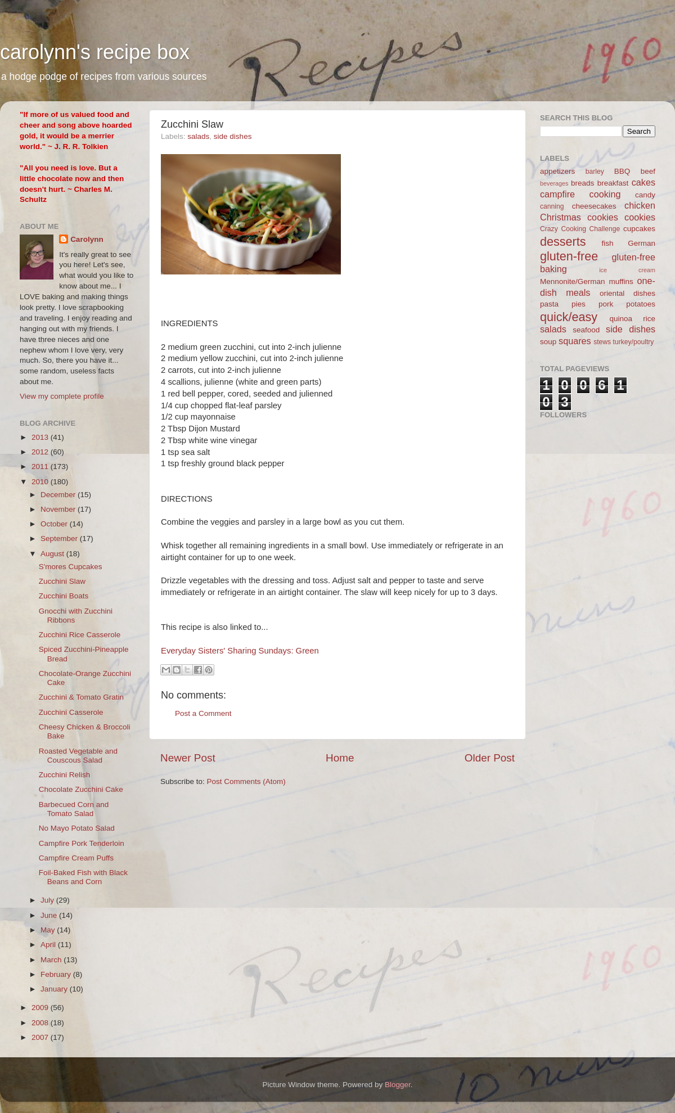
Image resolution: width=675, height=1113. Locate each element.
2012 (41, 452)
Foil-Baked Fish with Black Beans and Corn (83, 877)
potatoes (640, 304)
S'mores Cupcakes (70, 566)
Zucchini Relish (65, 774)
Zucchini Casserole (71, 712)
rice (649, 318)
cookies (639, 217)
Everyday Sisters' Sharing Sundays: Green (240, 650)
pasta (549, 304)
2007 (41, 1037)
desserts (563, 242)
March (52, 960)
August (53, 553)
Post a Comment (203, 713)
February (56, 974)
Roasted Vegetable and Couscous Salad (78, 755)
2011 (41, 466)
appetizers (557, 171)
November (59, 509)
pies (579, 304)
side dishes (233, 136)
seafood (586, 330)
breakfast (613, 183)
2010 (41, 481)
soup (548, 341)
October (55, 524)
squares (575, 341)
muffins (621, 281)
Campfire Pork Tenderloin (81, 843)
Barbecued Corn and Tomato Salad (74, 809)
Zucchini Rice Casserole (80, 634)
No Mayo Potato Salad (77, 828)
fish (608, 243)
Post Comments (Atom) (246, 781)
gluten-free (569, 256)
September (60, 538)
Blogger (398, 1084)
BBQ (622, 171)
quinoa (620, 318)
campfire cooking (580, 194)
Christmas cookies (579, 217)
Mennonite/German (572, 281)
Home (340, 758)
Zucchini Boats (64, 596)
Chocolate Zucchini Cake (81, 789)
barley (595, 171)
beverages (554, 183)
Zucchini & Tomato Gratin (81, 697)
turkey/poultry (633, 342)
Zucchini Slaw (62, 581)
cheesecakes (594, 206)
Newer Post (187, 758)
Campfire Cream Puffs (76, 858)
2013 (41, 437)
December (59, 494)
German (641, 243)
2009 (41, 1007)
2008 (41, 1023)
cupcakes (639, 228)
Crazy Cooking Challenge (580, 229)
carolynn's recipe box (95, 52)
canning (552, 206)
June (49, 915)
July (48, 900)
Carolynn (87, 239)
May (48, 930)
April (49, 944)
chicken (639, 205)
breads (582, 183)
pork (605, 304)
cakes (643, 182)
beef (648, 171)
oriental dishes (627, 293)
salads (198, 136)
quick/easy (568, 317)
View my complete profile (62, 396)
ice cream (627, 270)
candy (645, 195)
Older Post (490, 758)
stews (602, 342)
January (55, 989)
